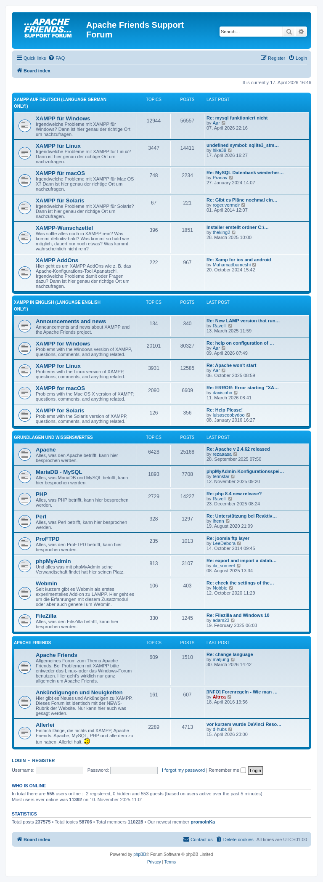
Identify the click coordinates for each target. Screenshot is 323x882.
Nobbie (220, 587)
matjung (221, 659)
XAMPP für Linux (58, 146)
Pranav (220, 177)
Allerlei (45, 725)
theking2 (221, 232)
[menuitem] (56, 58)
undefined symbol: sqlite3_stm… (243, 145)
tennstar (221, 476)
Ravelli (220, 325)
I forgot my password (183, 770)
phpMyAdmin (53, 561)
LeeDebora (224, 543)
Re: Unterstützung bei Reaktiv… (242, 515)
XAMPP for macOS (60, 388)
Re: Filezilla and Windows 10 (238, 615)
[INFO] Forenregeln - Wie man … (242, 691)
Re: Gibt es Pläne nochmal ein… (242, 199)
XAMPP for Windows (63, 343)
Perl (41, 516)
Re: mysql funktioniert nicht (237, 117)
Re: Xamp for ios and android (239, 259)
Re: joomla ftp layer (228, 538)
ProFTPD (47, 539)
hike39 (219, 150)
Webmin (46, 583)
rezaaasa (222, 454)
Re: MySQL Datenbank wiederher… (245, 172)
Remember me (227, 770)
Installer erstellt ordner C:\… (238, 227)
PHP (41, 494)
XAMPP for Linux (58, 366)
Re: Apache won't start (231, 365)
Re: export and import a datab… (242, 560)
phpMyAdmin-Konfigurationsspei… (245, 471)
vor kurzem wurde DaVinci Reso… (244, 724)
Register (43, 760)
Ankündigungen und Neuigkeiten (79, 692)
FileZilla (46, 616)
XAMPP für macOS (60, 173)
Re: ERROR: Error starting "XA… (243, 387)
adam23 (221, 620)
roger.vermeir (226, 204)
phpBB (139, 854)
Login (19, 760)
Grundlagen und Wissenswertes (53, 437)
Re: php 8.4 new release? (234, 493)
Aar (216, 122)
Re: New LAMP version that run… (243, 320)
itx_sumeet (224, 565)
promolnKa (203, 821)
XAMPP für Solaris (60, 200)
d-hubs (220, 729)
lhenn (218, 520)
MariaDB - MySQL (59, 472)
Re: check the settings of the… (240, 582)
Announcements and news (71, 321)
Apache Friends (32, 642)
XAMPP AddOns (57, 260)
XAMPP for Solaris (60, 410)
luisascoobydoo (229, 414)
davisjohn (222, 392)
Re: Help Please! (225, 409)
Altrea (219, 696)
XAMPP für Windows (63, 118)
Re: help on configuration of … (240, 342)
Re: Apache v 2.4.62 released (238, 449)
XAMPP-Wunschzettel (64, 228)
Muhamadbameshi (232, 264)
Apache (46, 449)
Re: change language (230, 654)
